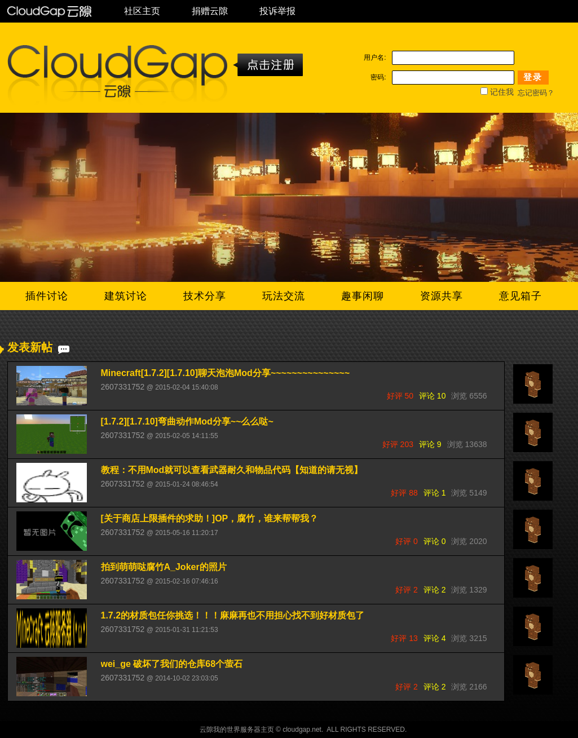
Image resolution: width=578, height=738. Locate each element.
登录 (532, 77)
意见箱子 (520, 296)
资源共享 (441, 296)
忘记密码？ (536, 93)
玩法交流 (283, 296)
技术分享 (204, 296)
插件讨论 (46, 296)
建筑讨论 (125, 296)
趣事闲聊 (362, 296)
